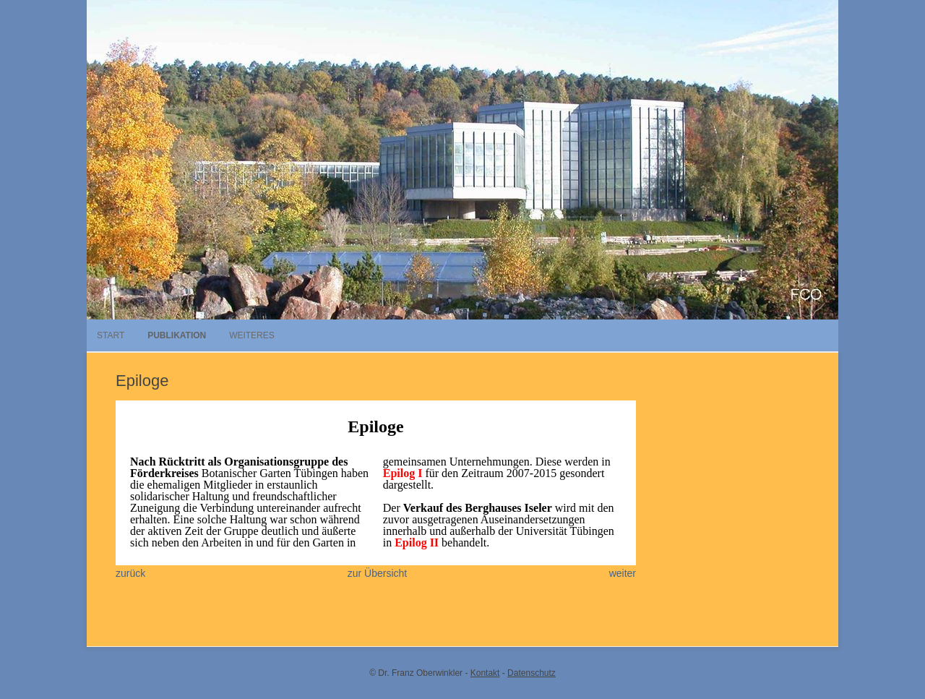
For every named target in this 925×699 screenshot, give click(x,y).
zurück (130, 573)
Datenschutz (531, 673)
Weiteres (252, 335)
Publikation (176, 335)
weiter (622, 573)
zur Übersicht (377, 573)
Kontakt (485, 673)
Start (110, 335)
